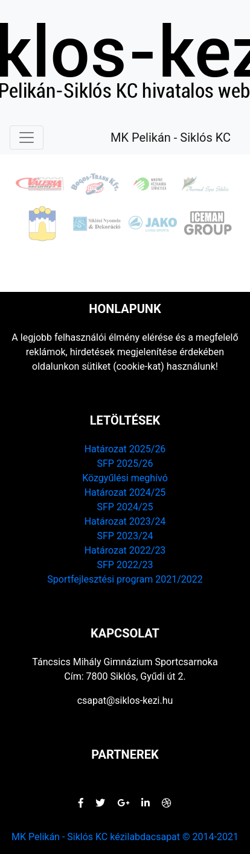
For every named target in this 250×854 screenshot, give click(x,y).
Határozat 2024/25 (125, 492)
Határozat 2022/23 (125, 550)
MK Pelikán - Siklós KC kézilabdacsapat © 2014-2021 (125, 837)
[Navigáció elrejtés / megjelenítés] (26, 137)
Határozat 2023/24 (125, 521)
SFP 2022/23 (125, 565)
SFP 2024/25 (125, 507)
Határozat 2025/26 (125, 449)
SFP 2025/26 (125, 463)
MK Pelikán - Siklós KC (171, 137)
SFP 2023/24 (125, 536)
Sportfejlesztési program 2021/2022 (124, 579)
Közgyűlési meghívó (125, 478)
